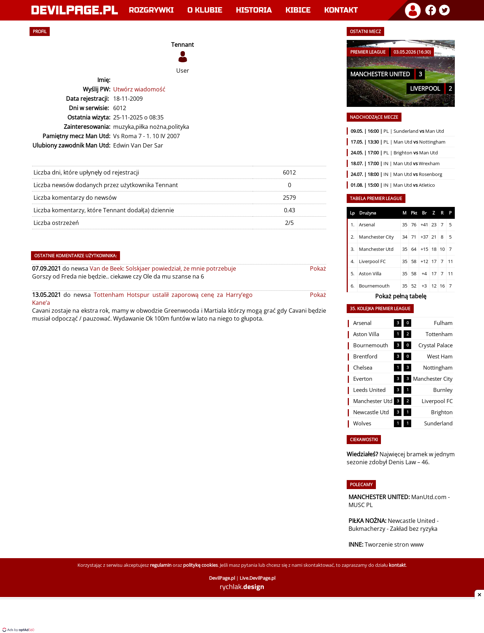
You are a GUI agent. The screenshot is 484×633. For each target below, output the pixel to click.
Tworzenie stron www (394, 544)
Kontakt (341, 10)
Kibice (298, 10)
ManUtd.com (429, 497)
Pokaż (318, 268)
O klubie (204, 10)
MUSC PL (360, 505)
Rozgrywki (151, 10)
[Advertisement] (242, 617)
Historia (254, 10)
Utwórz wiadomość (139, 89)
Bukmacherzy (366, 529)
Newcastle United (411, 521)
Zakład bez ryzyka (414, 529)
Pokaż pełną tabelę (400, 296)
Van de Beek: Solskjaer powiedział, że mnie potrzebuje (163, 268)
